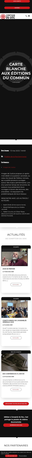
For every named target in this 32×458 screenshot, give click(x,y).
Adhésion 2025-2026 (16, 425)
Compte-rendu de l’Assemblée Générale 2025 (15, 321)
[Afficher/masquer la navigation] (29, 15)
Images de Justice (9, 167)
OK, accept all (11, 456)
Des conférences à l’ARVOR (13, 374)
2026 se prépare (9, 269)
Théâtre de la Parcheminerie (15, 157)
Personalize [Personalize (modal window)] (23, 456)
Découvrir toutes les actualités (16, 403)
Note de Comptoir (16, 352)
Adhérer (17, 7)
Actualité (16, 247)
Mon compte (17, 1)
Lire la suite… (17, 284)
